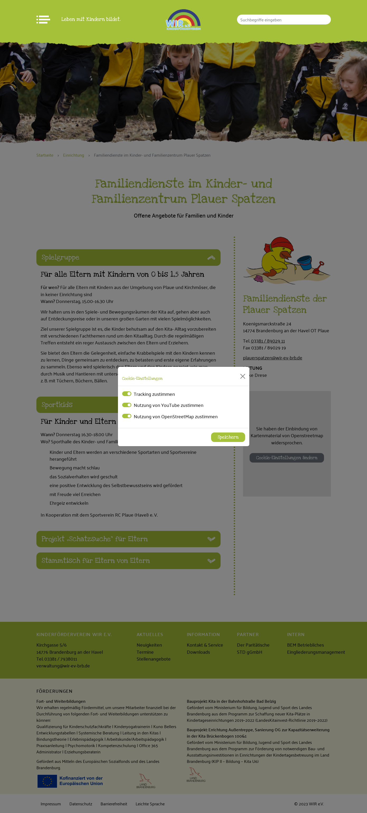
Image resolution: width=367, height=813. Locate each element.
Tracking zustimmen (154, 393)
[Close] (242, 376)
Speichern (228, 437)
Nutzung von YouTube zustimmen (168, 404)
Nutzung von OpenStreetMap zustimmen (176, 416)
